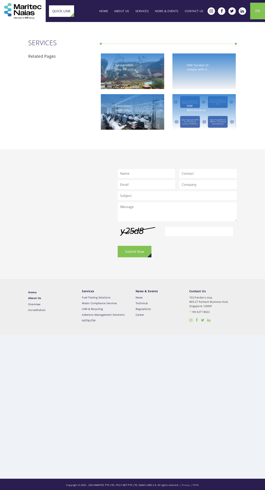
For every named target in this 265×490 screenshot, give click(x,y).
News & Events (166, 11)
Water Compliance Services (100, 302)
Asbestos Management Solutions (104, 313)
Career (140, 313)
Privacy (186, 483)
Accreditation (38, 309)
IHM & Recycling (93, 308)
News (139, 296)
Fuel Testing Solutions (97, 296)
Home (103, 11)
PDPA (196, 483)
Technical (142, 302)
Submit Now (134, 250)
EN (257, 11)
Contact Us (194, 11)
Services (142, 11)
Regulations (143, 308)
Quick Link (61, 11)
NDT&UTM (89, 319)
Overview (36, 303)
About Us (121, 11)
